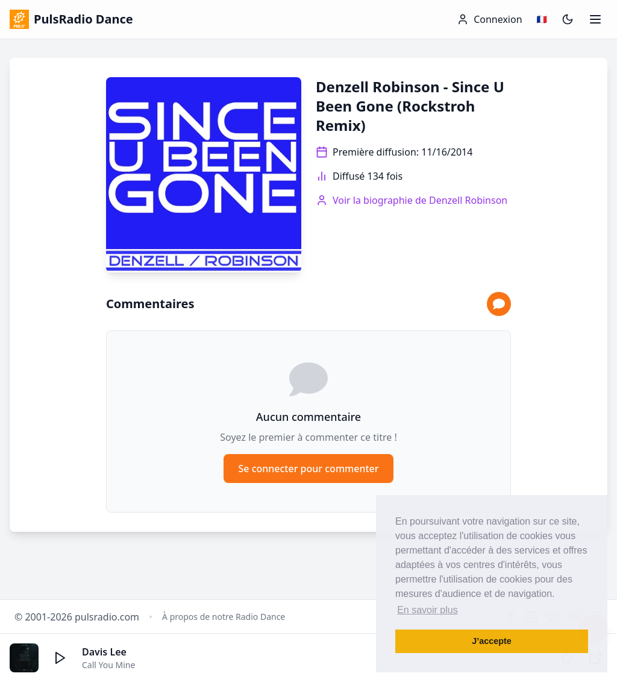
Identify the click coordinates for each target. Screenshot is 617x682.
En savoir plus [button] (427, 610)
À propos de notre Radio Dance (223, 616)
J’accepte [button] (492, 641)
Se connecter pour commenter (308, 468)
